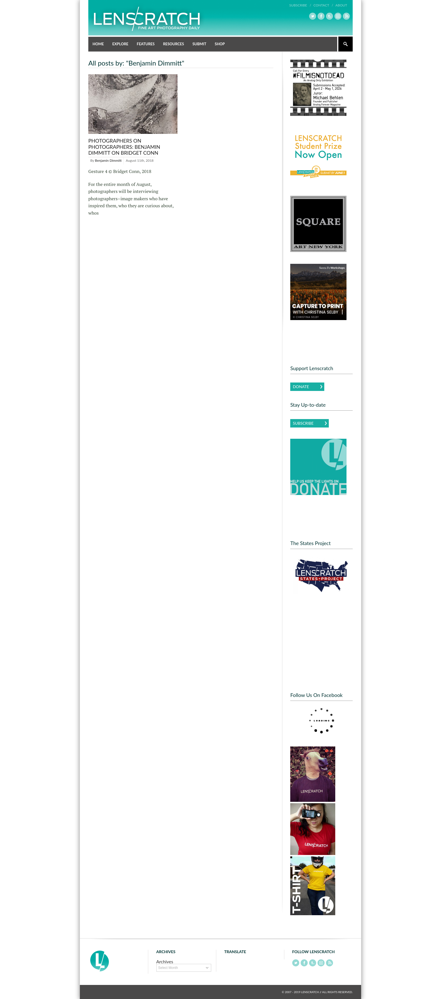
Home (98, 44)
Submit (199, 44)
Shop (220, 44)
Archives (164, 961)
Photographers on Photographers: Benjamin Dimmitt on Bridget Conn (124, 147)
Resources (173, 44)
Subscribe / (300, 5)
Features (145, 44)
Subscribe (303, 423)
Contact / (323, 5)
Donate (301, 386)
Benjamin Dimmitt (108, 160)
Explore (120, 44)
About (341, 5)
